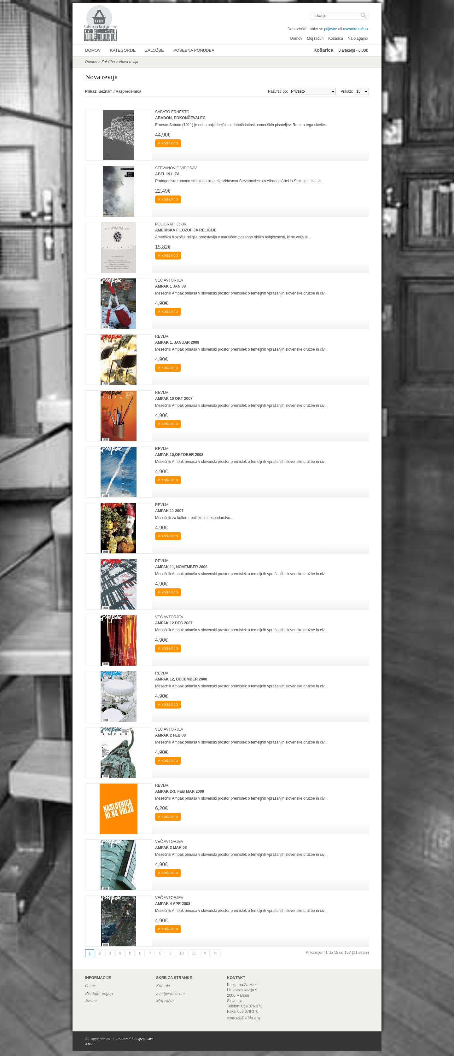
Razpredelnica (128, 91)
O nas (90, 985)
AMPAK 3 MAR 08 (171, 847)
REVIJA (161, 336)
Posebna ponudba (193, 50)
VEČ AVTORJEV (169, 280)
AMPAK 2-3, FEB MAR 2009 (179, 791)
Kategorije (123, 50)
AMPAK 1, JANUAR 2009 (177, 342)
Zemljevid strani (170, 993)
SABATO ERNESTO (172, 112)
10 (181, 953)
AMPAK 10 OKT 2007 (173, 398)
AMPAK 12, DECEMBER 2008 (181, 679)
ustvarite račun (355, 29)
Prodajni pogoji (99, 993)
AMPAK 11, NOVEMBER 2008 (181, 567)
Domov (296, 38)
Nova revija (128, 62)
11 (194, 953)
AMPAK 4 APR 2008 (172, 903)
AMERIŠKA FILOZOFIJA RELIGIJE (185, 230)
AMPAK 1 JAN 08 (170, 286)
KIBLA (90, 1044)
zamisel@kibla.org (243, 1018)
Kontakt (163, 985)
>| (215, 953)
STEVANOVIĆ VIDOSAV (176, 168)
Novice (91, 1001)
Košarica (335, 38)
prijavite (330, 29)
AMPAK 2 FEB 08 (170, 735)
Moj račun (315, 38)
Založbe (154, 50)
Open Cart (145, 1039)
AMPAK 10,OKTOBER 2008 (179, 454)
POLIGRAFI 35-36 (170, 224)
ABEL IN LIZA (167, 174)
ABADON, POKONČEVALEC (180, 118)
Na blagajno (358, 38)
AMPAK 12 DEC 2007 (174, 623)
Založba (108, 62)
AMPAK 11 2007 (169, 511)
